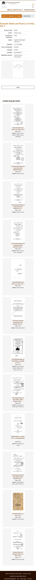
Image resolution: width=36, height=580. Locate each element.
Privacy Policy (27, 573)
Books (18, 16)
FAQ (18, 578)
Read (18, 87)
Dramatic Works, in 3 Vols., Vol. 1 (18, 514)
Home (4, 16)
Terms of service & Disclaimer (13, 573)
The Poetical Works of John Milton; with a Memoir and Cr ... (18, 399)
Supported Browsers (10, 578)
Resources (11, 16)
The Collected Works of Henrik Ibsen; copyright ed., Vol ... (18, 361)
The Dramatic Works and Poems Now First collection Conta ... (18, 245)
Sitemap (29, 578)
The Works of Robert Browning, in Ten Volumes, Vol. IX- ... (17, 322)
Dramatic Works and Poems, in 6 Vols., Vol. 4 (18, 283)
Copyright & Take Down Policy (18, 576)
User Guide (23, 578)
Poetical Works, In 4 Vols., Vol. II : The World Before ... (18, 438)
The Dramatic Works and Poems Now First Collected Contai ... (18, 168)
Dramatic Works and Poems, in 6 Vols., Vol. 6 (18, 128)
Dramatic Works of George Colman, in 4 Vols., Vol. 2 (18, 553)
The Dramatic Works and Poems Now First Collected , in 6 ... (18, 206)
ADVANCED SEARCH (29, 10)
